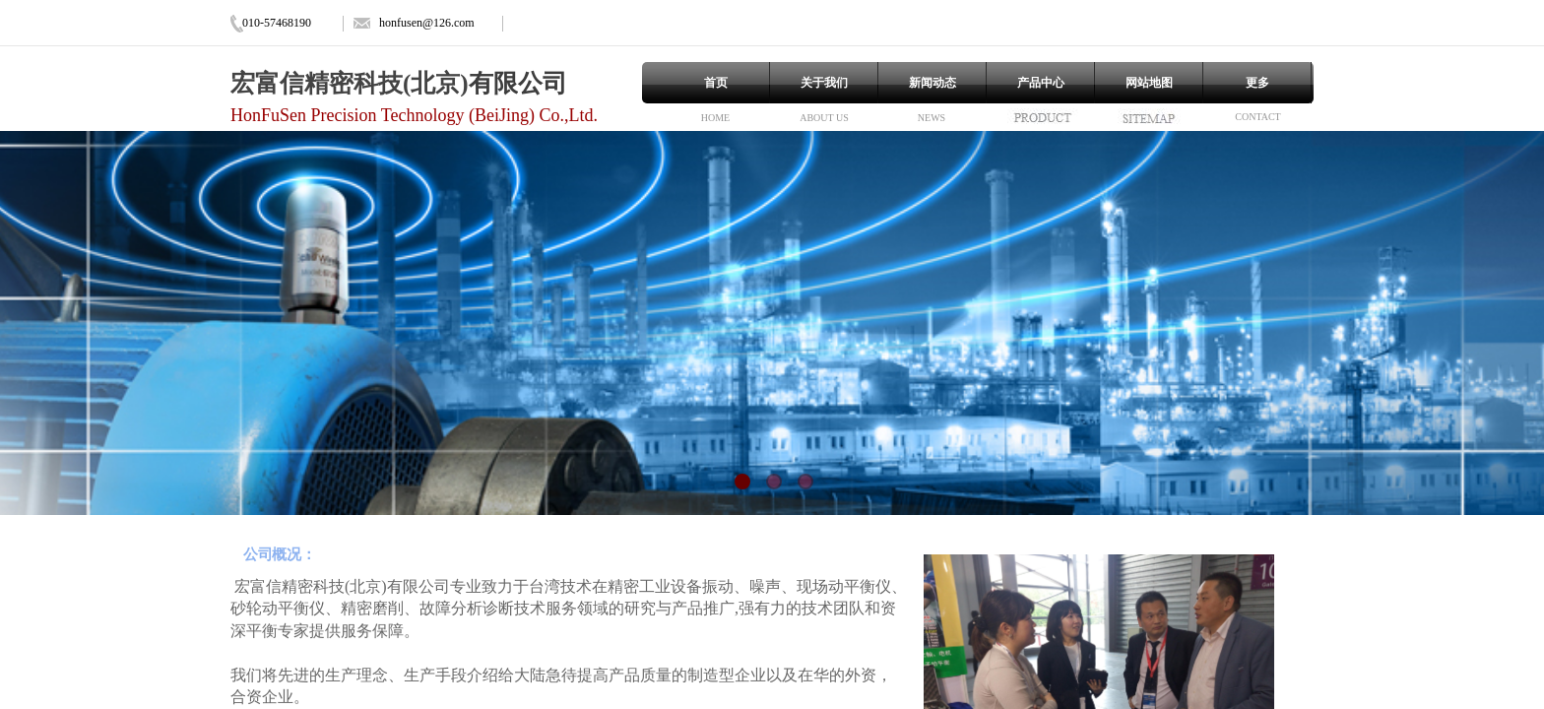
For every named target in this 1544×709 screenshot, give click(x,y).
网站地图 (1149, 83)
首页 (716, 83)
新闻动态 (932, 83)
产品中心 (1040, 83)
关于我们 (824, 83)
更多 (1257, 83)
